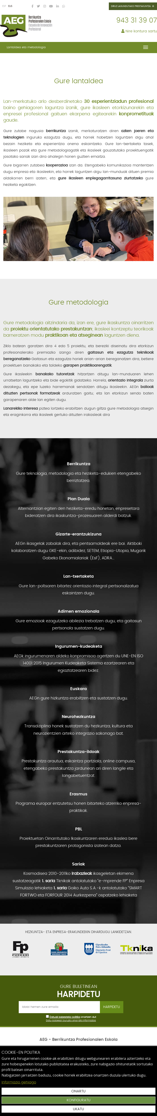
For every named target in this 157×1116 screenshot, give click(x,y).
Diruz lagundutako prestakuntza (133, 6)
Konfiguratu (79, 1100)
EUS (10, 6)
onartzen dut (88, 1017)
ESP (4, 6)
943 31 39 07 (136, 20)
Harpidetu (111, 1007)
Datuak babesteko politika (65, 1017)
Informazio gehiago (19, 1082)
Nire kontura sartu (139, 31)
